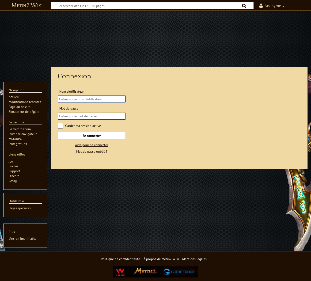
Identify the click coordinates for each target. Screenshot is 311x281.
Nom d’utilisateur (71, 91)
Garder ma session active (83, 125)
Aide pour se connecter (91, 145)
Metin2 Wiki (27, 5)
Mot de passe (68, 108)
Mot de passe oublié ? (91, 151)
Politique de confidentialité (120, 259)
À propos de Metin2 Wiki (161, 259)
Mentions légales (194, 259)
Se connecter (92, 135)
